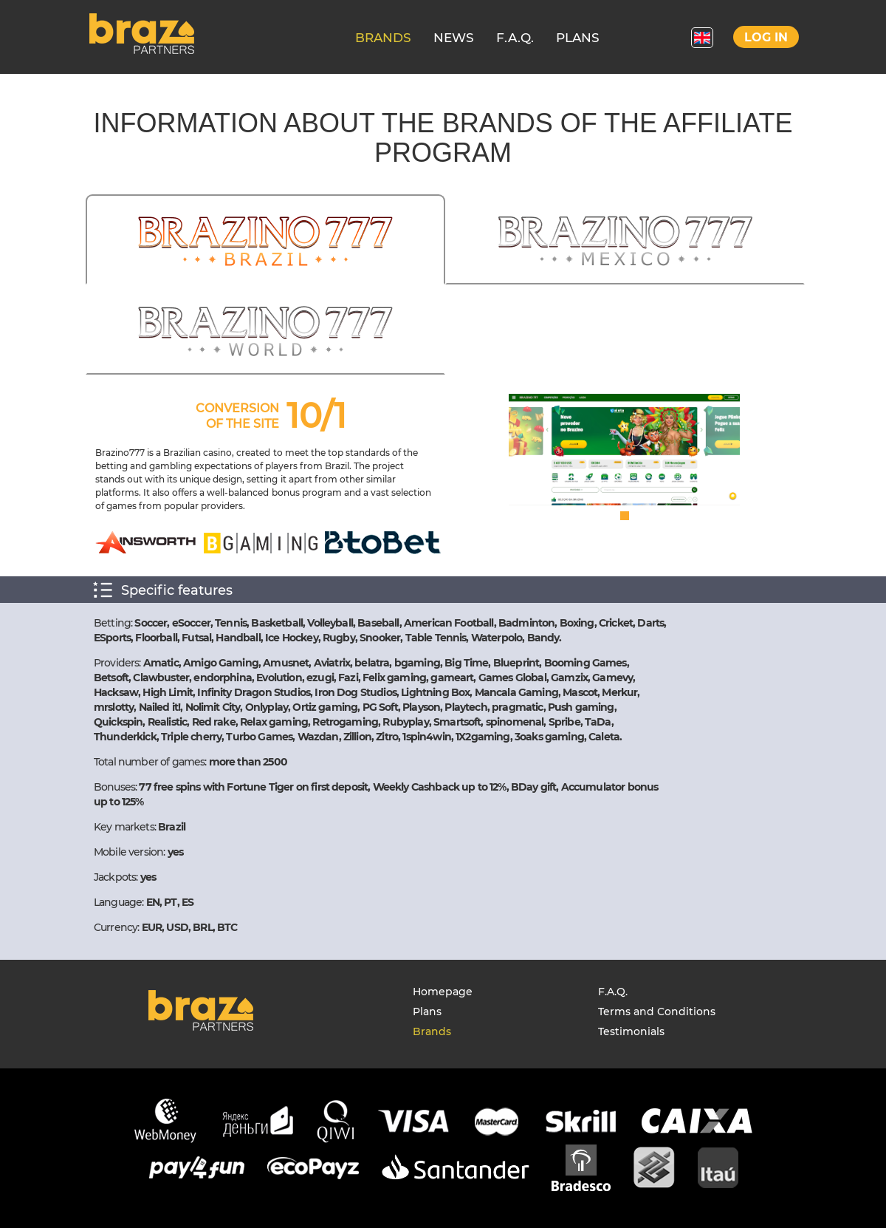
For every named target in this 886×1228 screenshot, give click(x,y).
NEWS (453, 37)
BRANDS (383, 37)
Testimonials (631, 1031)
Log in (766, 37)
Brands (432, 1031)
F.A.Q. (515, 37)
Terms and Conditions (656, 1011)
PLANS (578, 37)
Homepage (443, 991)
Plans (427, 1011)
